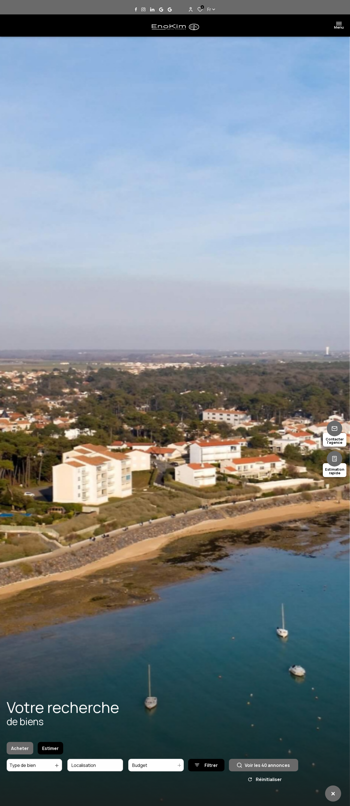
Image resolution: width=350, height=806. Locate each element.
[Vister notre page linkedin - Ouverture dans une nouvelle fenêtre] (152, 9)
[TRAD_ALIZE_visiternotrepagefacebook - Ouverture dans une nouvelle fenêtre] (136, 9)
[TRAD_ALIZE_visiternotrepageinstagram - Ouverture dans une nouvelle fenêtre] (143, 9)
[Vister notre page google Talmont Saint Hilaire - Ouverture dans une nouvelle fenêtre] (170, 9)
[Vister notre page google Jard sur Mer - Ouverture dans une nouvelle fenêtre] (161, 9)
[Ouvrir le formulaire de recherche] (206, 769)
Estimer (50, 752)
